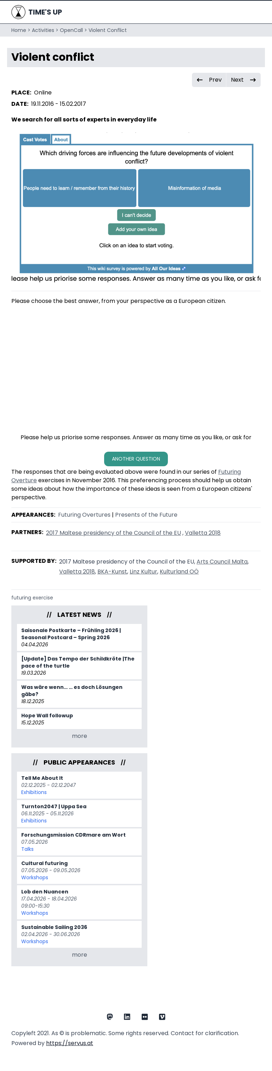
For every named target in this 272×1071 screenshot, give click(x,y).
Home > (20, 30)
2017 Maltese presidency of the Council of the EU (113, 533)
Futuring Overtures (84, 515)
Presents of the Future (146, 515)
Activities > (45, 30)
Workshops (34, 877)
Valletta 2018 (203, 533)
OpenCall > (73, 30)
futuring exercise (32, 597)
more (79, 736)
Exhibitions (34, 792)
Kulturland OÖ (179, 571)
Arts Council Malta (222, 562)
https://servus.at (69, 1043)
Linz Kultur (143, 571)
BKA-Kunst (112, 571)
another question (136, 458)
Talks (27, 849)
